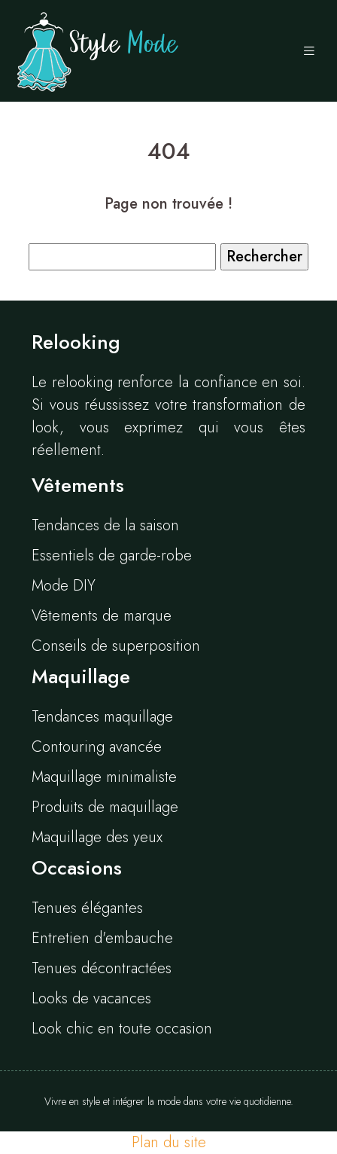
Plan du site (169, 1142)
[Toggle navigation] (309, 51)
